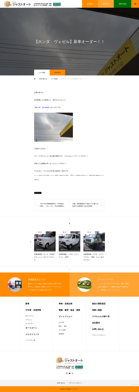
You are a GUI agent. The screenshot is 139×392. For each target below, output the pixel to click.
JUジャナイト (29, 316)
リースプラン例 (30, 340)
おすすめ (61, 322)
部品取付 (61, 334)
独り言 (40, 232)
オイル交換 (62, 330)
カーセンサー (29, 323)
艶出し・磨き (63, 326)
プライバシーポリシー (99, 335)
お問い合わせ (61, 383)
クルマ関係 (41, 72)
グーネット (28, 320)
